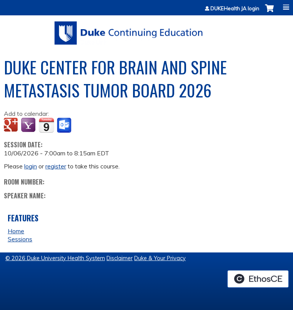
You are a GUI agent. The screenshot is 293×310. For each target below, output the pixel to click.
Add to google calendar (12, 125)
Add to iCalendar (46, 125)
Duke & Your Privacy (160, 258)
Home (16, 231)
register (55, 166)
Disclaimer (120, 258)
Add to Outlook (65, 125)
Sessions (20, 239)
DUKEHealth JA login (234, 8)
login (30, 166)
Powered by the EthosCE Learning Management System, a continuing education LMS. (258, 279)
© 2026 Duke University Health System (55, 258)
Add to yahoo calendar (29, 125)
